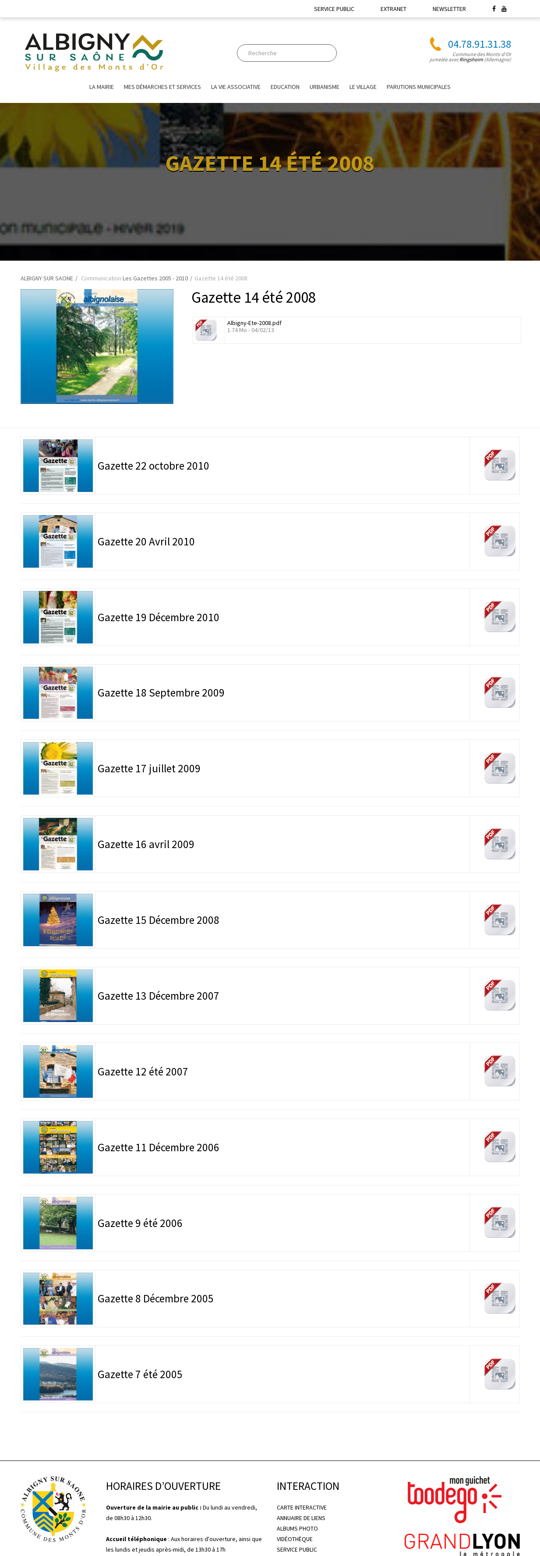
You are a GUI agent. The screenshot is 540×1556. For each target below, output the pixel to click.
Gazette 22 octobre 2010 (153, 466)
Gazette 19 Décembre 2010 (158, 617)
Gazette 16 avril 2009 (146, 844)
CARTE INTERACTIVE (302, 1507)
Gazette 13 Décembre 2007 (158, 996)
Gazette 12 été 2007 (143, 1071)
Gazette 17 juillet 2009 (149, 768)
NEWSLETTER (449, 9)
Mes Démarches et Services (162, 86)
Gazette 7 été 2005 (140, 1374)
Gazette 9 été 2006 (140, 1223)
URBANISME (324, 86)
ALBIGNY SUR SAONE (47, 278)
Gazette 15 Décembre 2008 (158, 920)
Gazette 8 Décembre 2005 (156, 1298)
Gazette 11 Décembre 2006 (158, 1147)
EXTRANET (393, 9)
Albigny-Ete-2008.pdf (254, 323)
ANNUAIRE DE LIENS (301, 1518)
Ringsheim (471, 59)
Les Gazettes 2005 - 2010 (155, 278)
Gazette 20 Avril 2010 (146, 541)
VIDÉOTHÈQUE (295, 1539)
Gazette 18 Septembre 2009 (161, 693)
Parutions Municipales (419, 86)
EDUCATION (285, 86)
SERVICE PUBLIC (334, 9)
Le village (363, 86)
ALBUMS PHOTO (297, 1528)
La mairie (101, 86)
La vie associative (236, 86)
